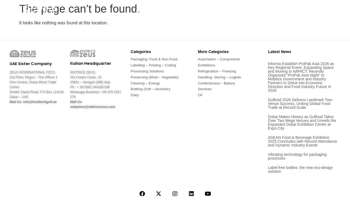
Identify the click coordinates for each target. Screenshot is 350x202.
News (195, 12)
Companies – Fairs (293, 11)
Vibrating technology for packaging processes (297, 156)
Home (141, 11)
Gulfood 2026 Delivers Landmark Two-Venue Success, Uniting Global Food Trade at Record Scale (300, 104)
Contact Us (332, 11)
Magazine (251, 12)
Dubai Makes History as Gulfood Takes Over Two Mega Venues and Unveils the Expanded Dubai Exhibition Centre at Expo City (302, 122)
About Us (167, 11)
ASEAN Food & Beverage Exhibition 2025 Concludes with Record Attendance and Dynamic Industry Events (302, 141)
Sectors (221, 11)
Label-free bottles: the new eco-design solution (300, 169)
